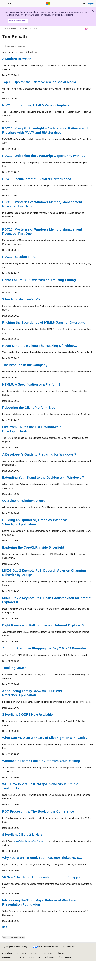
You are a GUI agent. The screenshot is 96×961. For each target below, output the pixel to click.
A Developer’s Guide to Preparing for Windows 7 (39, 454)
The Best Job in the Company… (26, 365)
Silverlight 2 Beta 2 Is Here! (23, 834)
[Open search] (84, 3)
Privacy (60, 953)
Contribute (48, 953)
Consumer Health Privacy (13, 957)
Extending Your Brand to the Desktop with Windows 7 (43, 477)
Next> (5, 927)
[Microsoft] (48, 3)
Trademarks (49, 957)
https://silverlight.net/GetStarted (28, 841)
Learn (5, 28)
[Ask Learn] (86, 28)
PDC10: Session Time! (19, 257)
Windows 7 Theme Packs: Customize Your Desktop (41, 761)
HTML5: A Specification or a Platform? (31, 384)
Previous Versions (24, 953)
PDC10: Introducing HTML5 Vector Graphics (35, 105)
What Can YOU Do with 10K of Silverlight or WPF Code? (45, 738)
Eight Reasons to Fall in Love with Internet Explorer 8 (43, 625)
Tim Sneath (30, 28)
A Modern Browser (16, 59)
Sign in (91, 3)
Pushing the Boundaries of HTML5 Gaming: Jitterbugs (43, 322)
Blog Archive (16, 28)
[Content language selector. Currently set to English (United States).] (15, 947)
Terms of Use (34, 957)
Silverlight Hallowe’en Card (23, 299)
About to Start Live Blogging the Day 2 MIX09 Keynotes (44, 648)
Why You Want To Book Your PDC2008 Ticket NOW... (42, 858)
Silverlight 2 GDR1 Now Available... (28, 714)
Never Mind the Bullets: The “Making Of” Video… (39, 346)
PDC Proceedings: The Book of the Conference (38, 811)
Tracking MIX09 (14, 668)
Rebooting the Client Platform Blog (29, 407)
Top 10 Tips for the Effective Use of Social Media (39, 82)
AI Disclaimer (7, 953)
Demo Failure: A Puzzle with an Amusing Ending (39, 280)
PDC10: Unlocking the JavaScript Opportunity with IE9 (43, 156)
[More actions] (91, 28)
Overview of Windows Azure (23, 501)
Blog (37, 953)
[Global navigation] (2, 3)
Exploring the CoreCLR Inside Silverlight (33, 547)
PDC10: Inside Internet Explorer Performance (36, 179)
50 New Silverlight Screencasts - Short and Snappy (41, 877)
